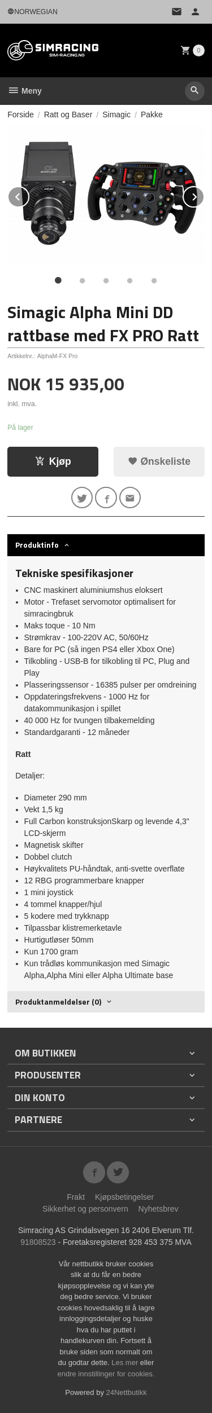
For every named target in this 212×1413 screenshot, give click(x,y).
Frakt (76, 1196)
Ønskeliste (159, 461)
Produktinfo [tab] (37, 545)
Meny (24, 90)
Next (204, 195)
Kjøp (53, 461)
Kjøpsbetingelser (124, 1196)
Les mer (125, 1362)
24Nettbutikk (126, 1392)
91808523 (37, 1242)
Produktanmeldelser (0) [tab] (58, 1001)
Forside (20, 114)
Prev (28, 195)
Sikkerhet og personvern (85, 1208)
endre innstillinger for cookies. (106, 1374)
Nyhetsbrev (159, 1208)
